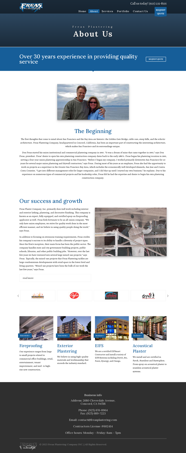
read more (28, 278)
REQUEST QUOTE (156, 59)
